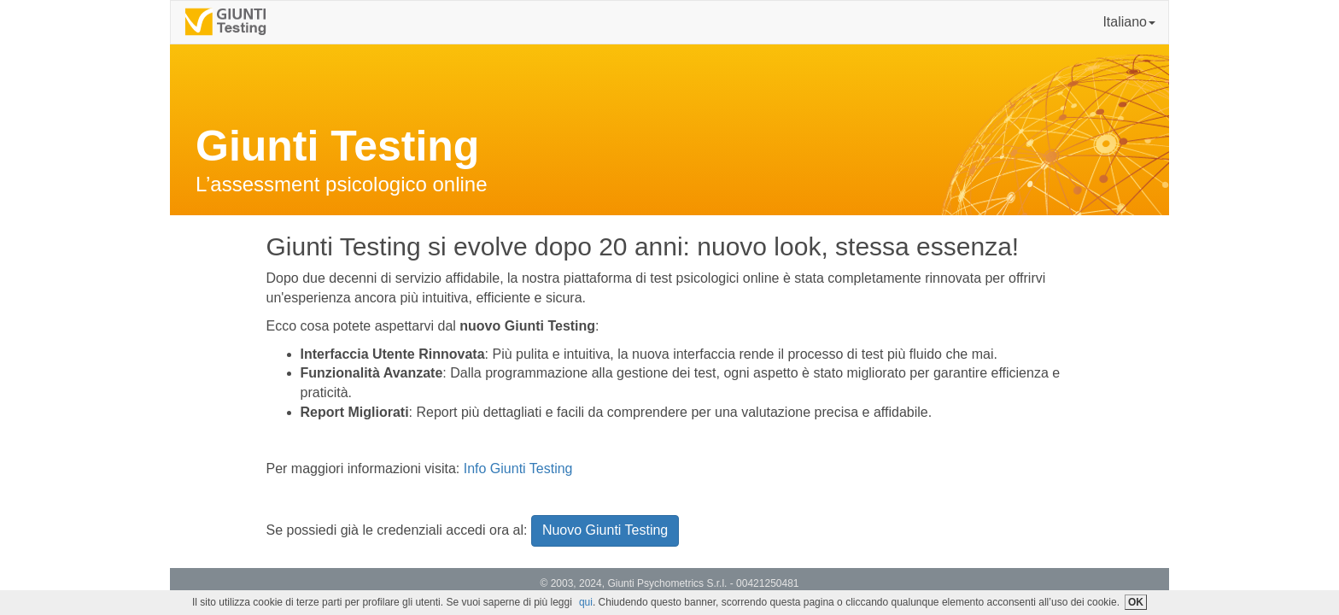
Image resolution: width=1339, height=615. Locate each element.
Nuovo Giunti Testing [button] (605, 530)
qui (586, 602)
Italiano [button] (1128, 22)
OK (1135, 602)
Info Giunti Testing (518, 468)
